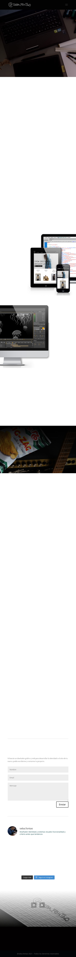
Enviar (62, 804)
